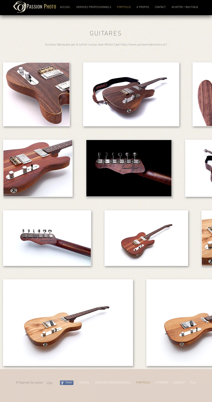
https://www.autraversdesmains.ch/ (143, 44)
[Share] (66, 382)
